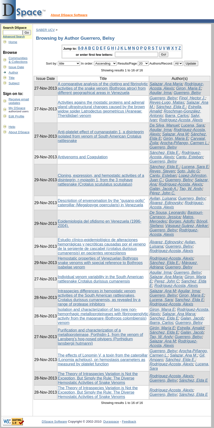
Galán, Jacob (192, 332)
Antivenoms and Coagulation (83, 157)
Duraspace (111, 421)
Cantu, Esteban (189, 157)
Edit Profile (16, 116)
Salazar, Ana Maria (165, 84)
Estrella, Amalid (190, 328)
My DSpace (17, 108)
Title (12, 78)
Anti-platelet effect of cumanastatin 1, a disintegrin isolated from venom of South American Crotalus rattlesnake (101, 136)
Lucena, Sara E (195, 167)
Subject (14, 83)
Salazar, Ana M (175, 134)
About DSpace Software (69, 15)
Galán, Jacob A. (163, 189)
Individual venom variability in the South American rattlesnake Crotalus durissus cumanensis (100, 279)
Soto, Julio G (188, 171)
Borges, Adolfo (181, 221)
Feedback (129, 421)
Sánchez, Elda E (163, 332)
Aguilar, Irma (160, 93)
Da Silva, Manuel (164, 125)
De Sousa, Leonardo (167, 212)
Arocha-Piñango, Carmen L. (184, 143)
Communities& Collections (18, 60)
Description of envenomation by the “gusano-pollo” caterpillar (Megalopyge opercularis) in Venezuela (101, 203)
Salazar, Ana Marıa (178, 314)
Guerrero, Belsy (187, 93)
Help (12, 127)
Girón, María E (162, 328)
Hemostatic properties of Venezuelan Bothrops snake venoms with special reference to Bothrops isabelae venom (100, 262)
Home (13, 42)
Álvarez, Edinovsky (165, 203)
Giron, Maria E (188, 88)
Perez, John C (166, 281)
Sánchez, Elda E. (171, 107)
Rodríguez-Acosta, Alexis (181, 120)
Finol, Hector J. (192, 98)
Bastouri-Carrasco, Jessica (176, 214)
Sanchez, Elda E (189, 300)
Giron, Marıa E (162, 309)
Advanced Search (14, 36)
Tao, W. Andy (190, 189)
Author (13, 72)
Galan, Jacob (192, 318)
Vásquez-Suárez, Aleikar (186, 226)
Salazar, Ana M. (183, 355)
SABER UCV (45, 30)
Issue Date (16, 67)
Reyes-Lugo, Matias (166, 102)
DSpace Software (54, 421)
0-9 (81, 48)
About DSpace (19, 132)
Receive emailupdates (19, 101)
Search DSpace (15, 27)
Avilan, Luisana (162, 198)
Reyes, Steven (162, 171)
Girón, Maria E (175, 138)
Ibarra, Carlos (177, 116)
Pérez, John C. (162, 193)
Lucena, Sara (192, 125)
